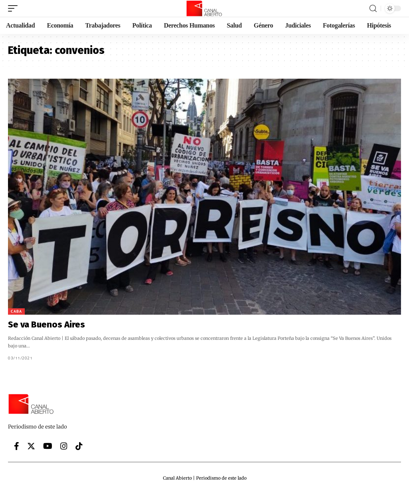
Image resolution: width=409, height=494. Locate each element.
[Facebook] (16, 446)
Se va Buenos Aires (46, 324)
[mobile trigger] (15, 8)
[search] (373, 8)
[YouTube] (47, 446)
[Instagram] (63, 446)
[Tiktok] (79, 446)
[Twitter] (31, 446)
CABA (16, 311)
